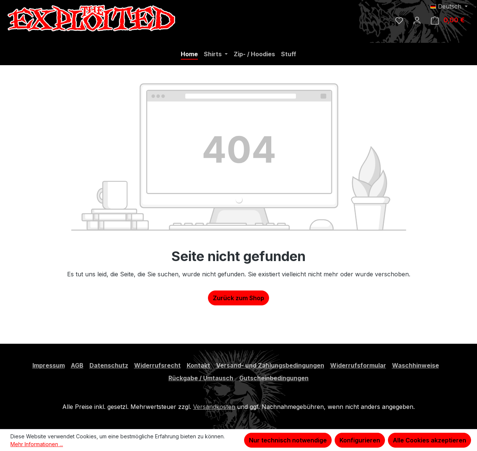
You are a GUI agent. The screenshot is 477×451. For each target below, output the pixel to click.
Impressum (48, 365)
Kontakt (198, 365)
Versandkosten (214, 406)
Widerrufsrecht (157, 365)
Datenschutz (108, 365)
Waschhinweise (415, 365)
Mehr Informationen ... (36, 444)
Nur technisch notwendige (288, 440)
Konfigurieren (359, 440)
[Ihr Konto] (417, 20)
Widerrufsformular (358, 365)
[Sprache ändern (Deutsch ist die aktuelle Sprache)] (449, 6)
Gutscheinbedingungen (274, 378)
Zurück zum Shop (238, 298)
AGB (77, 365)
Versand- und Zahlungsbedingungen (270, 365)
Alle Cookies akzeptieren (429, 440)
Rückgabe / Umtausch (200, 378)
